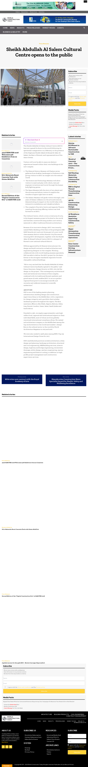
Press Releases (33, 28)
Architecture (71, 196)
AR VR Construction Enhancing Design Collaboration (74, 203)
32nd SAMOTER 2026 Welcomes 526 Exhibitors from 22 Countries (10, 156)
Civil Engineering (72, 169)
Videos (18, 12)
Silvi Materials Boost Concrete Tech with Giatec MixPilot (10, 177)
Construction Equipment (71, 224)
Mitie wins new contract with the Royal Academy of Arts (22, 380)
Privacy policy (40, 687)
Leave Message (73, 126)
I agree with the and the (77, 98)
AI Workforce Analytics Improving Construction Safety (73, 216)
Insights (20, 28)
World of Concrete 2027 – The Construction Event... (73, 163)
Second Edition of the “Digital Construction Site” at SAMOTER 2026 (11, 197)
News (12, 28)
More (25, 32)
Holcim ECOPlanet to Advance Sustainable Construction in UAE (73, 148)
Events (60, 28)
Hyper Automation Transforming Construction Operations (74, 230)
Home (5, 28)
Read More (5, 742)
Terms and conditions (24, 687)
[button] (84, 28)
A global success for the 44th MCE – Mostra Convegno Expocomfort (23, 663)
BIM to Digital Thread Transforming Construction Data (74, 189)
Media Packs (33, 12)
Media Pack (78, 122)
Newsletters (24, 12)
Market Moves (49, 28)
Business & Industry (11, 32)
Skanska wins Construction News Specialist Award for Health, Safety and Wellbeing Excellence (66, 381)
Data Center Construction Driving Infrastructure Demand (74, 245)
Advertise (41, 12)
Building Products (72, 141)
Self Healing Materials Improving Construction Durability (73, 176)
